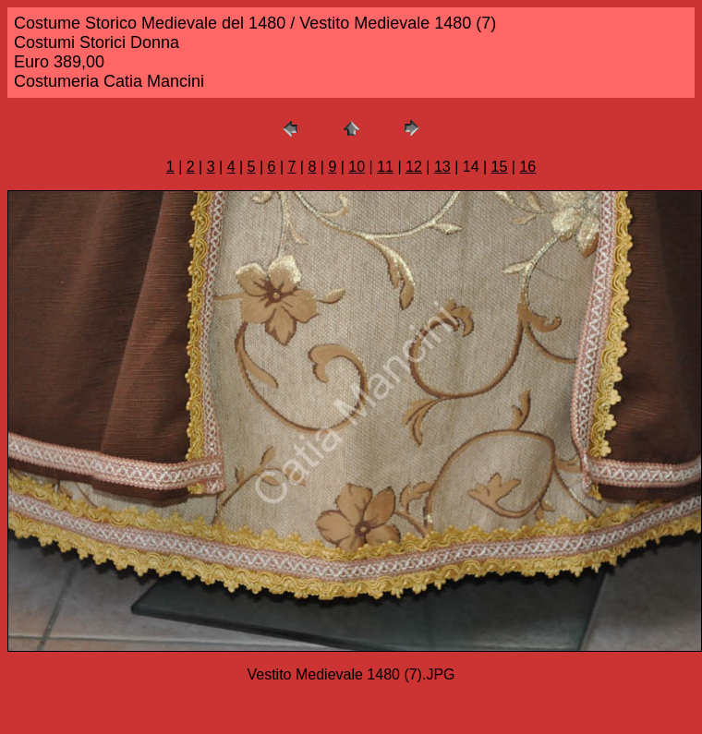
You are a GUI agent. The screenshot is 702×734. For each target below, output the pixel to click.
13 (442, 166)
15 (499, 166)
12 (413, 166)
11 (385, 166)
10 (356, 166)
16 (527, 166)
